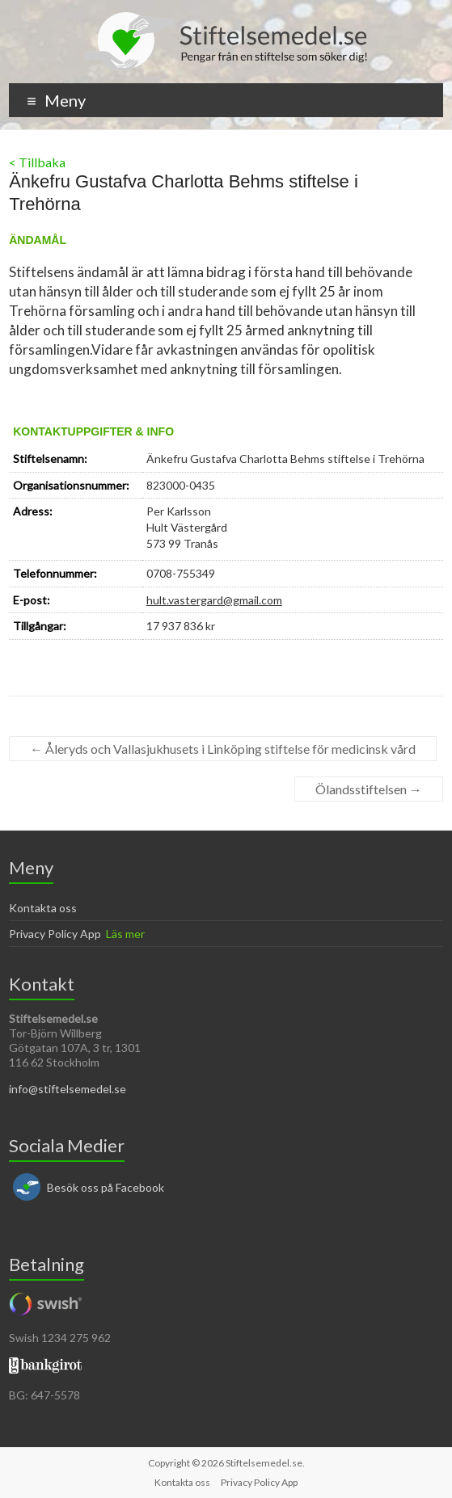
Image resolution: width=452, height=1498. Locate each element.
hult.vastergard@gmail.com (214, 600)
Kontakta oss (43, 908)
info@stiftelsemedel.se (67, 1089)
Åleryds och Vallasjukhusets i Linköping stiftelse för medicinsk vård (223, 748)
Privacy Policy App (55, 933)
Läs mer (125, 933)
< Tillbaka (37, 162)
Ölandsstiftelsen (368, 789)
